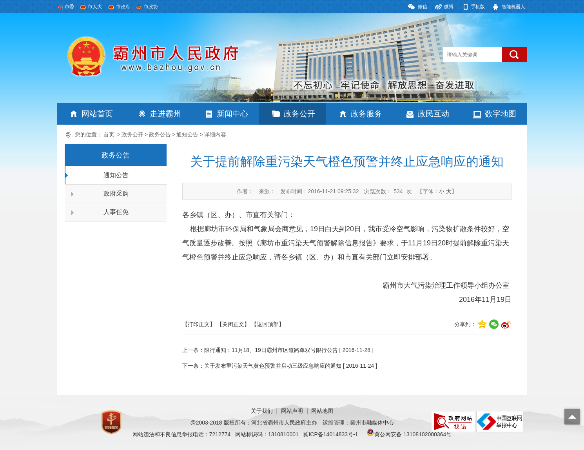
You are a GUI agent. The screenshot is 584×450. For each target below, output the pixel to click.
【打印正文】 (198, 324)
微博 (448, 6)
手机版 (478, 6)
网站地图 (322, 411)
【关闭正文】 (233, 324)
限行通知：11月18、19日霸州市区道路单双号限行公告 (271, 350)
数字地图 (500, 113)
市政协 (151, 6)
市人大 (95, 6)
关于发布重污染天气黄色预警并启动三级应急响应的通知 (272, 366)
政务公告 (160, 134)
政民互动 (433, 113)
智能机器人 (513, 6)
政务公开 (299, 113)
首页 (108, 134)
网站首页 (97, 113)
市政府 (123, 6)
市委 (69, 6)
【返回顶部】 (267, 324)
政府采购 (116, 193)
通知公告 (187, 134)
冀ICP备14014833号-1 (330, 434)
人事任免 (116, 212)
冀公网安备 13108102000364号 (413, 434)
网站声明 (292, 411)
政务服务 (366, 113)
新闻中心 (232, 113)
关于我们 (262, 411)
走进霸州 (165, 113)
